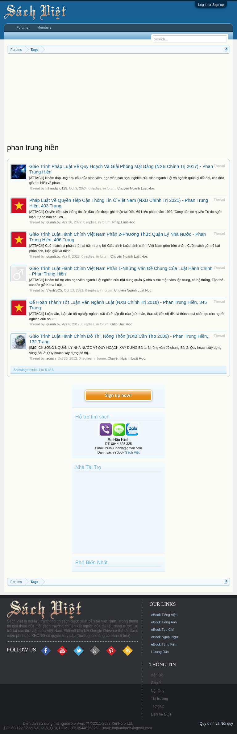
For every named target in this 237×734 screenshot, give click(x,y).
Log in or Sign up (211, 4)
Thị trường (159, 698)
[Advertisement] (118, 100)
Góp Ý (156, 683)
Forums (22, 27)
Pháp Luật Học (123, 222)
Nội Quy (157, 691)
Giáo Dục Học (121, 324)
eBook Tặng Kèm (164, 644)
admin (51, 358)
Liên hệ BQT (161, 714)
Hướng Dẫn (160, 652)
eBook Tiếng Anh (164, 622)
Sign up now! (118, 395)
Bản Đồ (157, 675)
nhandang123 (56, 188)
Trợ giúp (157, 706)
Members (44, 27)
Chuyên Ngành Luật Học (136, 188)
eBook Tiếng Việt (164, 615)
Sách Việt (132, 452)
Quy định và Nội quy (216, 723)
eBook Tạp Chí (162, 629)
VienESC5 (54, 290)
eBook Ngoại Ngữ (164, 637)
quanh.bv (53, 222)
